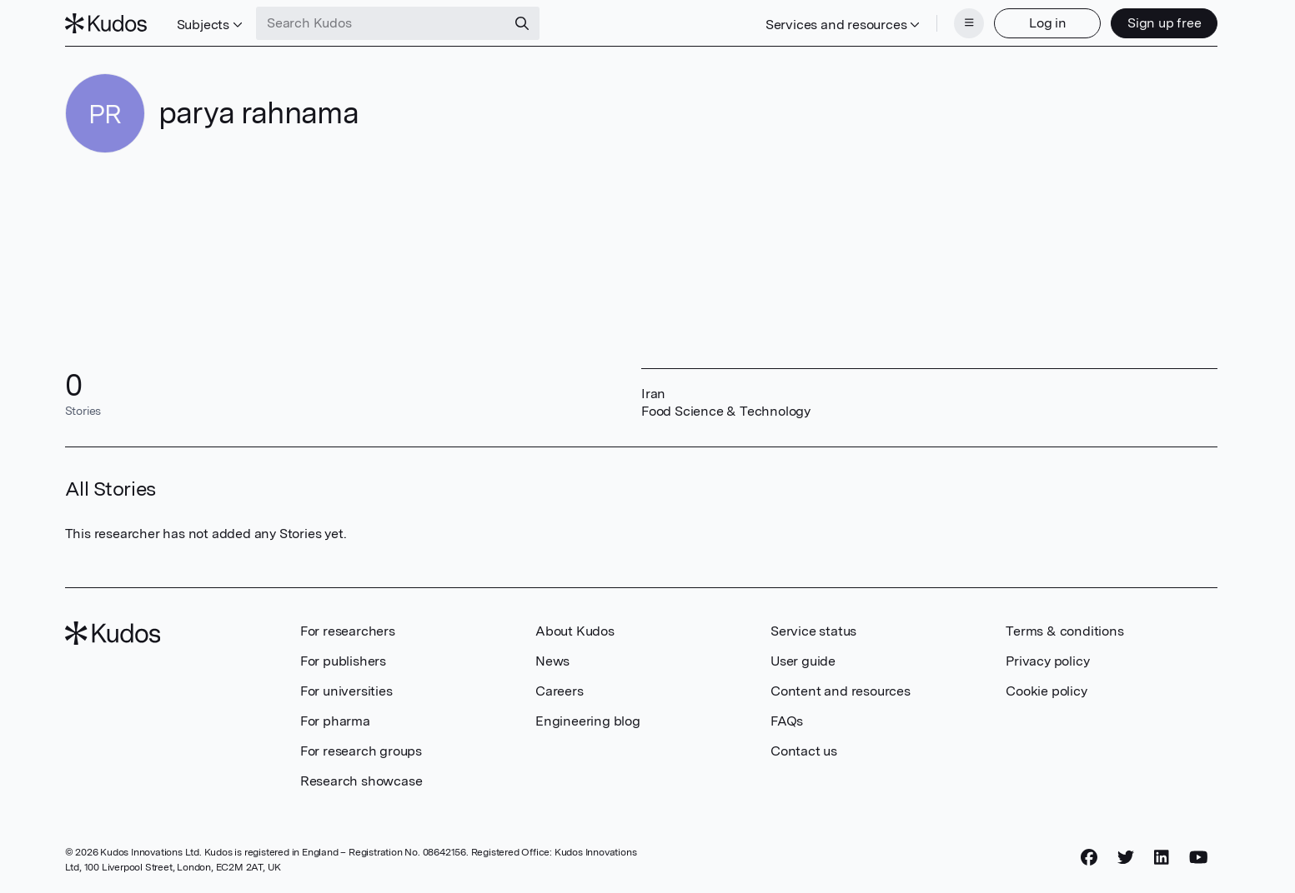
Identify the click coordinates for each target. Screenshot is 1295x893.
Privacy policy (1047, 661)
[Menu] (969, 23)
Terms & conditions (1064, 631)
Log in (1048, 23)
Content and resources (840, 691)
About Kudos (575, 631)
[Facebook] (1089, 857)
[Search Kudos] (381, 23)
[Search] (522, 23)
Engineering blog (587, 721)
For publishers (343, 661)
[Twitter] (1125, 857)
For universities (346, 691)
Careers (559, 691)
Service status (813, 631)
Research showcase (361, 781)
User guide (803, 661)
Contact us (803, 751)
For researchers (347, 631)
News (552, 661)
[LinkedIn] (1161, 857)
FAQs (786, 721)
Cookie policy (1046, 691)
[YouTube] (1198, 857)
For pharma (335, 721)
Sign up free (1164, 23)
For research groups (361, 751)
